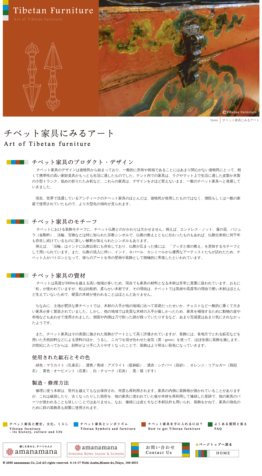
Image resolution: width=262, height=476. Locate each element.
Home (214, 120)
